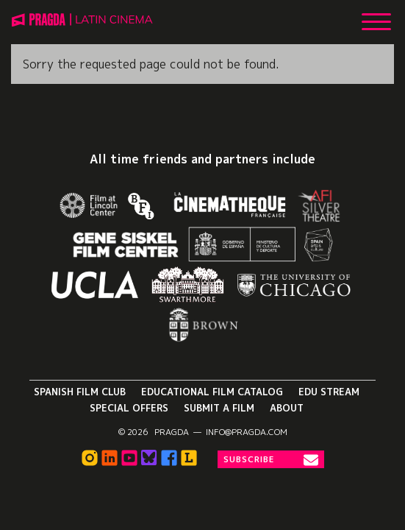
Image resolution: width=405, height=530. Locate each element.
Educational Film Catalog (212, 391)
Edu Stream (328, 391)
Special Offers (129, 407)
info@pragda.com (246, 432)
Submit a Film (219, 407)
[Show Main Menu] (376, 16)
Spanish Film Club (80, 391)
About (287, 407)
